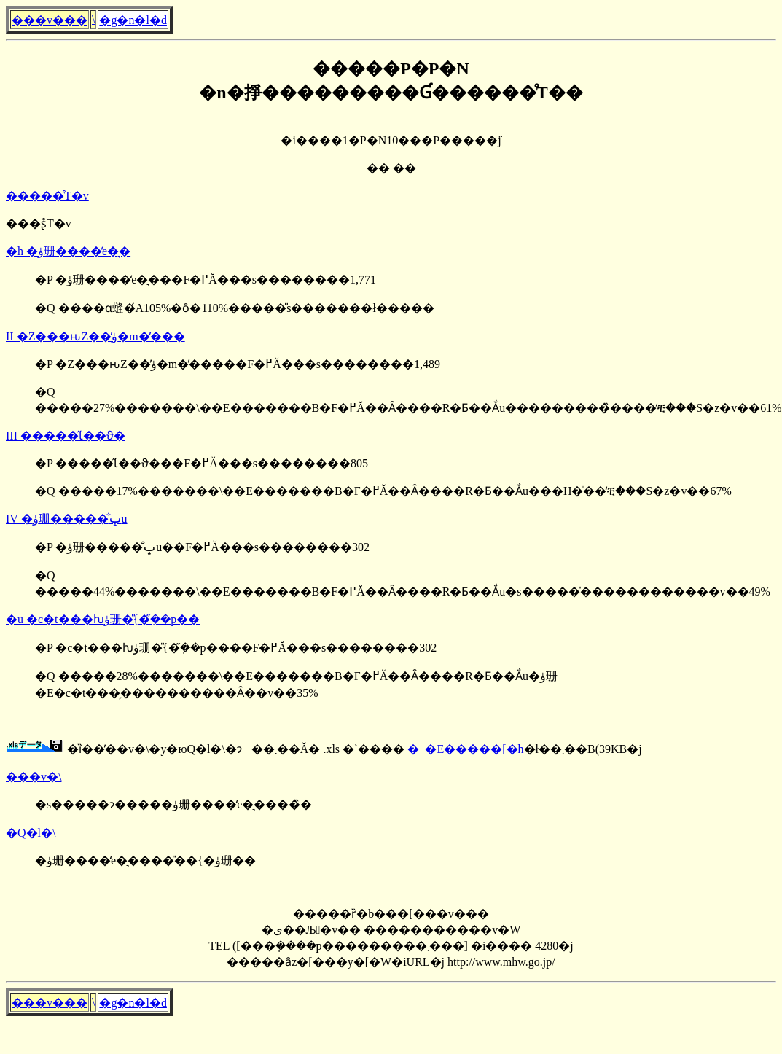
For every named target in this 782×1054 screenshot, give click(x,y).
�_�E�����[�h (465, 749)
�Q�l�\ (30, 833)
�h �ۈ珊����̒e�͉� (68, 251)
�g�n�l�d (132, 20)
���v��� (49, 20)
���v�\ (33, 776)
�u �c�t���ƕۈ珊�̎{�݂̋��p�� (103, 619)
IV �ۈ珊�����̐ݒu (67, 518)
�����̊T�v (47, 196)
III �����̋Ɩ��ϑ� (65, 435)
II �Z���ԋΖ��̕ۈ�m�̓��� (95, 336)
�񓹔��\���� (93, 19)
